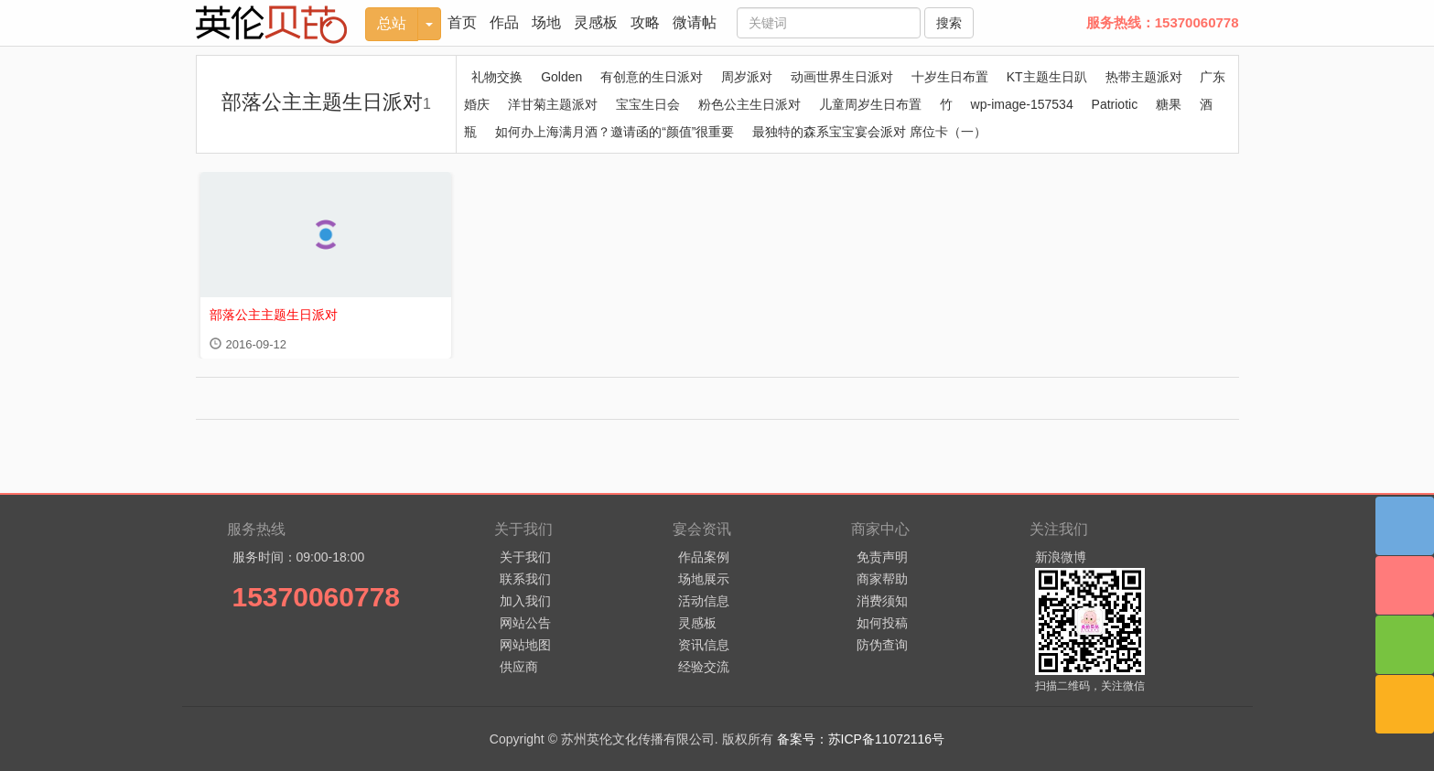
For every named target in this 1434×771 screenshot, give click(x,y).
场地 (546, 22)
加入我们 (525, 601)
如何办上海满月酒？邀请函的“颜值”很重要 (614, 131)
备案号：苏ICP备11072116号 (861, 739)
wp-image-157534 (1022, 104)
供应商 (519, 666)
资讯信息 (703, 644)
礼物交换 (497, 77)
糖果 (1168, 104)
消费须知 (882, 601)
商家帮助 (882, 579)
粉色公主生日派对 (749, 104)
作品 (504, 22)
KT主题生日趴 (1047, 77)
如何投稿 (882, 623)
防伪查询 (882, 644)
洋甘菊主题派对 (553, 104)
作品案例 (703, 557)
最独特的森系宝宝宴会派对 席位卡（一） (869, 131)
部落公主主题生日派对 (326, 102)
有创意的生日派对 (651, 77)
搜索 (949, 23)
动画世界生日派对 (842, 77)
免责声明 (882, 557)
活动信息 (703, 601)
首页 (462, 22)
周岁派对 (746, 77)
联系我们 (525, 579)
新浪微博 (1060, 557)
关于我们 (525, 557)
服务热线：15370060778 (1162, 22)
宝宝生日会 (648, 104)
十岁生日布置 (949, 77)
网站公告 (525, 623)
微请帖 (695, 22)
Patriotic (1115, 104)
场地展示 (703, 579)
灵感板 (596, 22)
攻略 (645, 22)
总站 (391, 23)
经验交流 (703, 666)
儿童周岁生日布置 (870, 104)
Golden (561, 77)
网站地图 (525, 644)
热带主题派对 (1143, 77)
